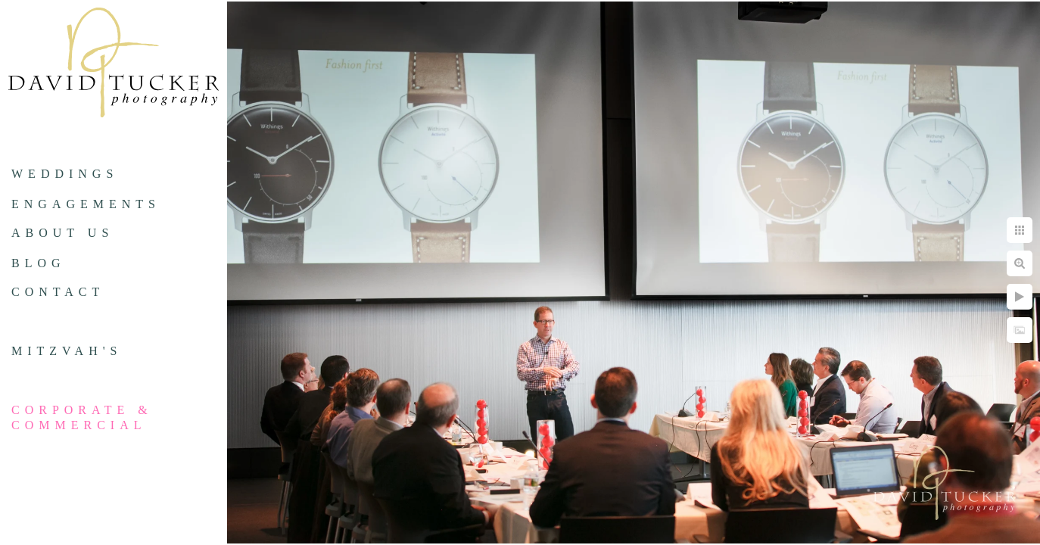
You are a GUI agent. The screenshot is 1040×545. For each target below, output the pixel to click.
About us (62, 232)
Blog (38, 263)
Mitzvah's (66, 350)
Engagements (85, 204)
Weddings (64, 173)
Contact (57, 291)
